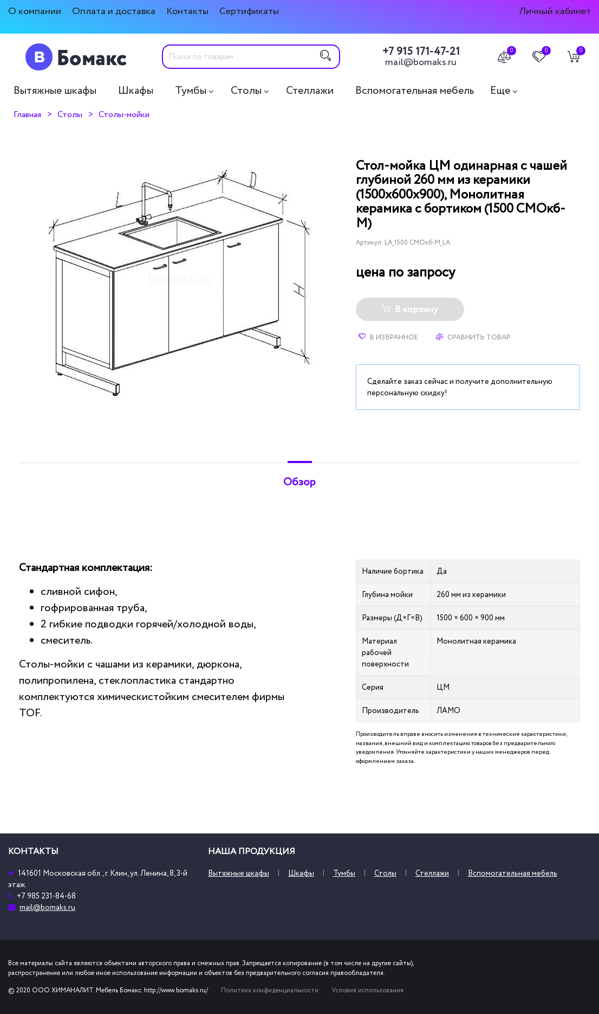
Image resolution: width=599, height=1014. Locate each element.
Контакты (187, 11)
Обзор (299, 482)
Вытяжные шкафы (55, 90)
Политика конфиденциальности (269, 990)
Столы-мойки (124, 114)
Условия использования (367, 990)
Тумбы (190, 90)
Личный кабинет (555, 11)
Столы (246, 90)
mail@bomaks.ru (421, 62)
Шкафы (135, 90)
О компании (34, 11)
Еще (500, 90)
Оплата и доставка (113, 11)
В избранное (388, 337)
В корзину (410, 309)
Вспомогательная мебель (414, 90)
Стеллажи (310, 90)
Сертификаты (249, 11)
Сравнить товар (473, 337)
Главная (27, 114)
